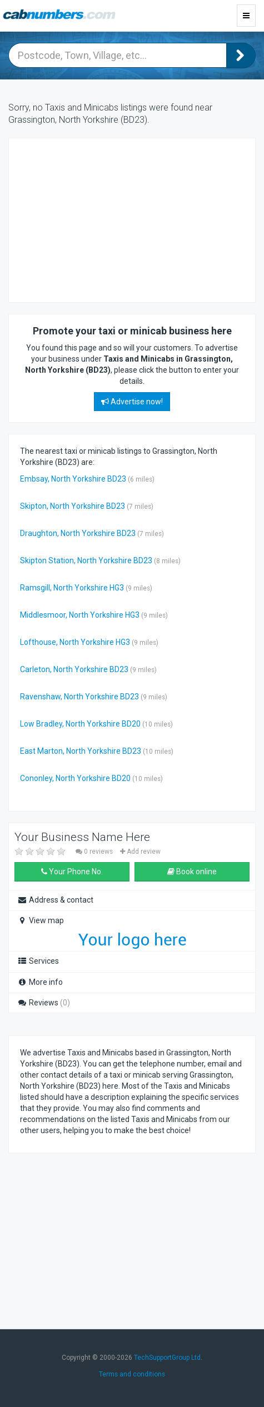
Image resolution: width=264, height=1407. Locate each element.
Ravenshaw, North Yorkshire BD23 (79, 696)
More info (40, 982)
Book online (192, 871)
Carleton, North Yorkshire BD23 (74, 669)
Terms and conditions (132, 1374)
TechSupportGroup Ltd (167, 1357)
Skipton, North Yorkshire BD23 (72, 506)
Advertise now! (132, 401)
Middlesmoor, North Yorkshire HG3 (80, 614)
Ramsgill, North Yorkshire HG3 (72, 587)
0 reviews (95, 851)
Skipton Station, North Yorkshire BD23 (86, 560)
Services (38, 961)
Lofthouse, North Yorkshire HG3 (75, 642)
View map (40, 920)
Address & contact (55, 899)
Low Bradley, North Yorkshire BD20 (80, 723)
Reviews (43, 1002)
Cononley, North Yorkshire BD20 (75, 778)
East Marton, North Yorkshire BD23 (80, 751)
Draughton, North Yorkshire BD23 (78, 533)
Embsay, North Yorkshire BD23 (73, 478)
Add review (140, 851)
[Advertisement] (109, 218)
